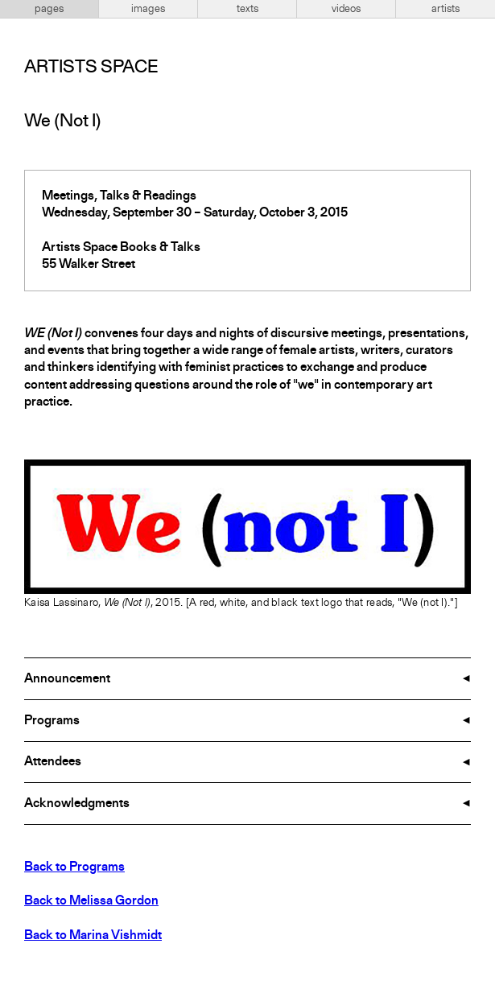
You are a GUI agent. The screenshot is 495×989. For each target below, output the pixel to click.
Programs (52, 721)
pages (49, 8)
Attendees (52, 762)
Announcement (67, 679)
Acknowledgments (77, 803)
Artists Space (91, 67)
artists (445, 8)
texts (247, 8)
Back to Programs (74, 867)
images (148, 8)
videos (346, 8)
